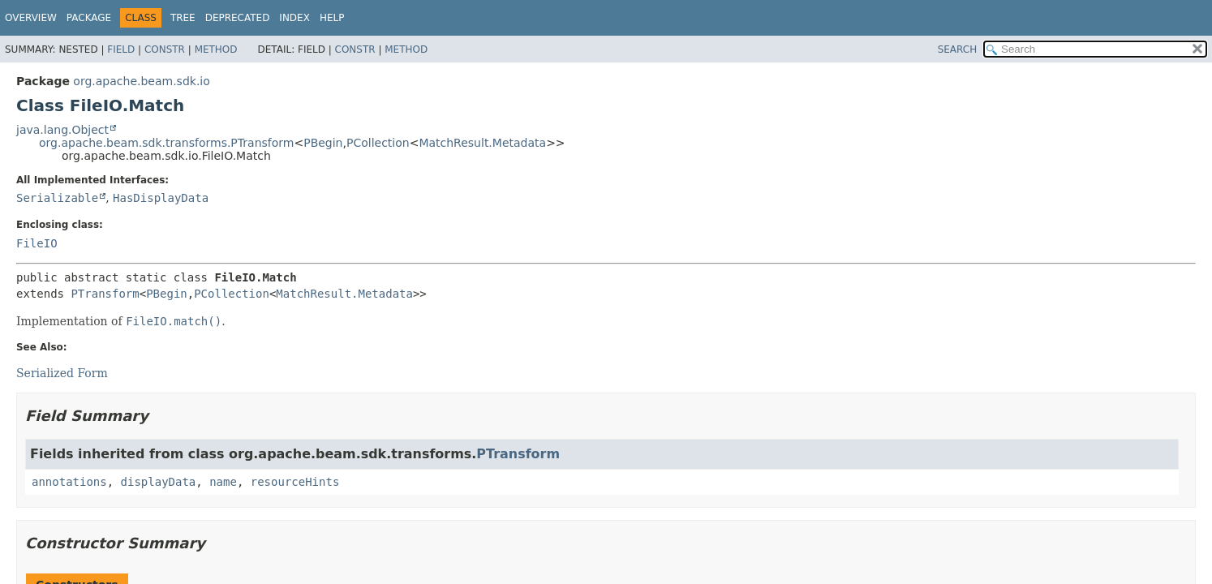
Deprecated (237, 18)
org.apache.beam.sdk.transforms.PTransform (166, 142)
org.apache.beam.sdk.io (141, 81)
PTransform (105, 293)
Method (216, 49)
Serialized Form (62, 373)
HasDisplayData (160, 197)
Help (332, 18)
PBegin (322, 142)
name (223, 481)
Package (89, 18)
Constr (164, 49)
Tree (183, 18)
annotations (69, 481)
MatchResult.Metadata (482, 142)
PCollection (378, 142)
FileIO (37, 243)
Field (121, 49)
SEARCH (958, 49)
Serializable (57, 197)
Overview (31, 18)
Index (294, 18)
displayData (158, 481)
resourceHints (295, 481)
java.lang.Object (62, 129)
